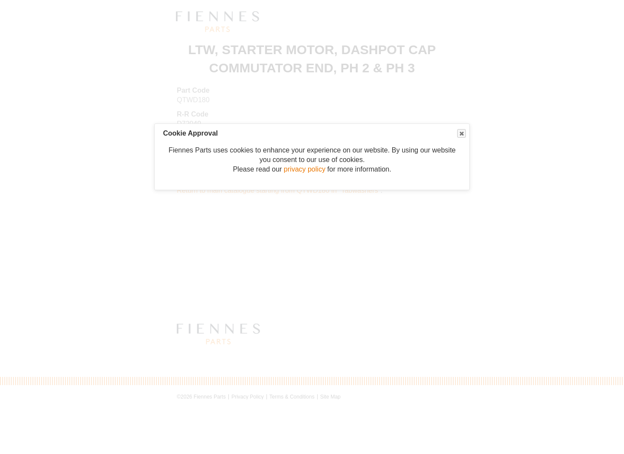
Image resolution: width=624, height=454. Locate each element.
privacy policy (304, 169)
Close (461, 133)
